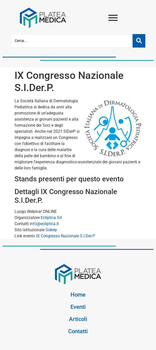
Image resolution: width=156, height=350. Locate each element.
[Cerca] (72, 41)
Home (78, 294)
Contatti (78, 331)
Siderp (51, 229)
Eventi (78, 306)
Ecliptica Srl (51, 217)
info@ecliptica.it (44, 223)
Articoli (78, 319)
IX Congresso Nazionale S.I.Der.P (65, 236)
